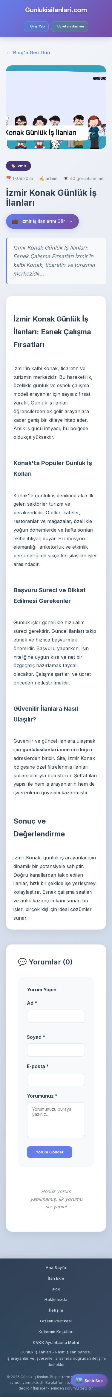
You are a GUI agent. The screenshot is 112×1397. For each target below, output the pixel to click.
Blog (56, 1289)
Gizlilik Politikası (56, 1320)
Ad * (32, 1003)
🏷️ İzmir (18, 165)
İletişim (56, 1310)
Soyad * (36, 1037)
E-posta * (38, 1066)
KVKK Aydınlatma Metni (56, 1342)
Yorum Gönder (49, 1152)
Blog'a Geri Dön (28, 53)
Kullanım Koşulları (56, 1331)
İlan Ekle (56, 1278)
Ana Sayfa (56, 1267)
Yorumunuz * (42, 1096)
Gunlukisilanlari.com (56, 10)
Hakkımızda (56, 1299)
